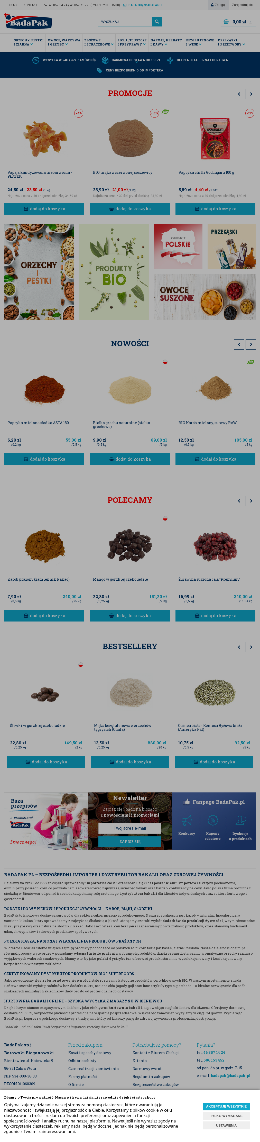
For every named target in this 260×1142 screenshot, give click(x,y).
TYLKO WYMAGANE (226, 1116)
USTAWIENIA (226, 1125)
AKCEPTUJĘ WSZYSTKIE (226, 1106)
